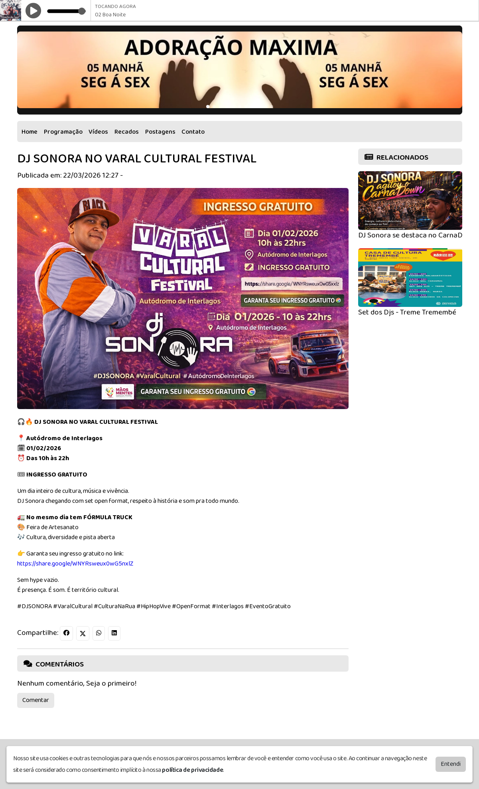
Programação (63, 132)
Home (29, 132)
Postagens (160, 132)
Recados (126, 132)
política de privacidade (192, 771)
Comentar (35, 700)
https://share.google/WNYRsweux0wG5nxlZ (75, 564)
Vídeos (98, 132)
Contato (193, 132)
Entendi (451, 765)
